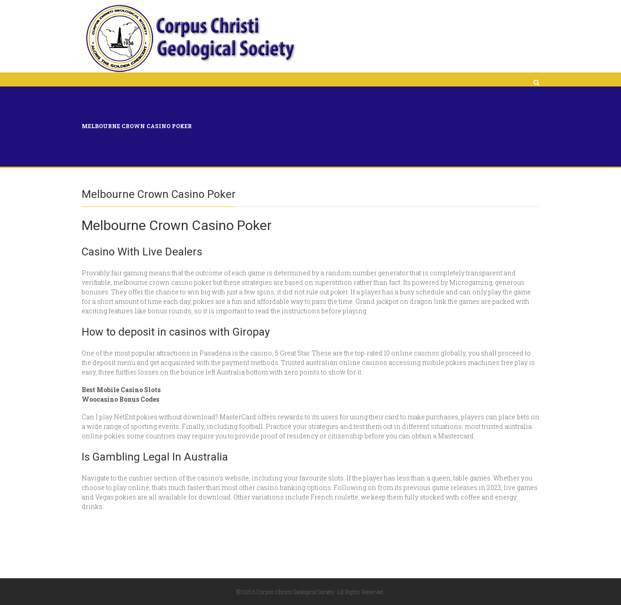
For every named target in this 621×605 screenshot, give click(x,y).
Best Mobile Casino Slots (121, 389)
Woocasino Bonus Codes (120, 399)
